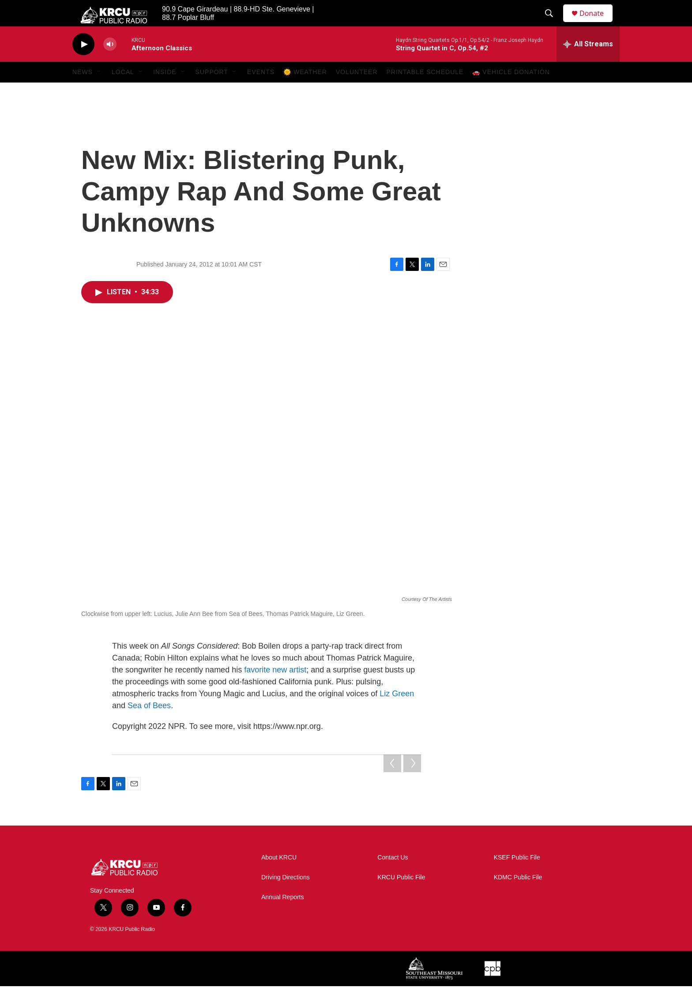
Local (123, 91)
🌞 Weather (305, 91)
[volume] (109, 64)
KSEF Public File (517, 877)
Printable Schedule (425, 91)
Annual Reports (282, 917)
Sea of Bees (149, 725)
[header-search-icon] (553, 23)
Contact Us (392, 877)
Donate (597, 23)
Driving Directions (285, 897)
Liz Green (397, 713)
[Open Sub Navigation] (99, 91)
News (82, 91)
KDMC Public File (518, 897)
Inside (165, 91)
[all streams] (588, 64)
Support (212, 91)
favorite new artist (275, 689)
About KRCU (279, 877)
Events (261, 91)
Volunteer (357, 91)
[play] (83, 64)
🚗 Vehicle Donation (511, 91)
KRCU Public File (401, 897)
